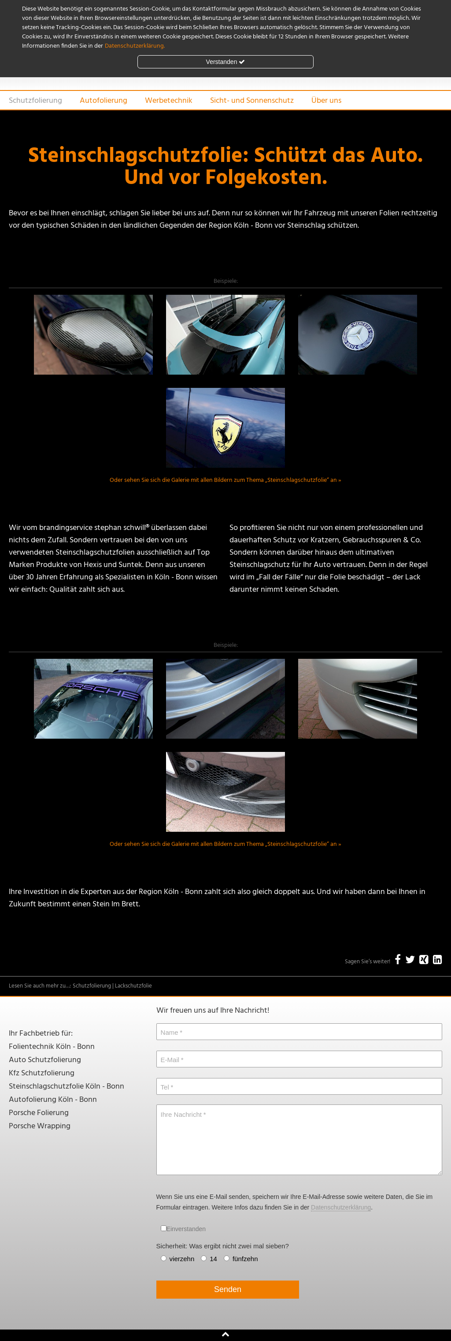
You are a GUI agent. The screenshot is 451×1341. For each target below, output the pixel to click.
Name (169, 1032)
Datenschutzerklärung (341, 1207)
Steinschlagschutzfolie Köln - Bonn (66, 1086)
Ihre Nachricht (181, 1114)
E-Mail (170, 1059)
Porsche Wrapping (39, 1126)
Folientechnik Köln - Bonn (52, 1046)
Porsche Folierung (39, 1113)
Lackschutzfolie (133, 986)
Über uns (326, 100)
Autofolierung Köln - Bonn (53, 1099)
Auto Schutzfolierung (45, 1060)
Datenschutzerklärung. (135, 46)
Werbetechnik (168, 100)
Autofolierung (103, 100)
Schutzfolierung (35, 100)
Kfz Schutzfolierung (41, 1073)
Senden (227, 1289)
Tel (165, 1087)
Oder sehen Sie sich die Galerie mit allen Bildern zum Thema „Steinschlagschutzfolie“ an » (225, 480)
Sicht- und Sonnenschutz (252, 100)
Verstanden (225, 61)
